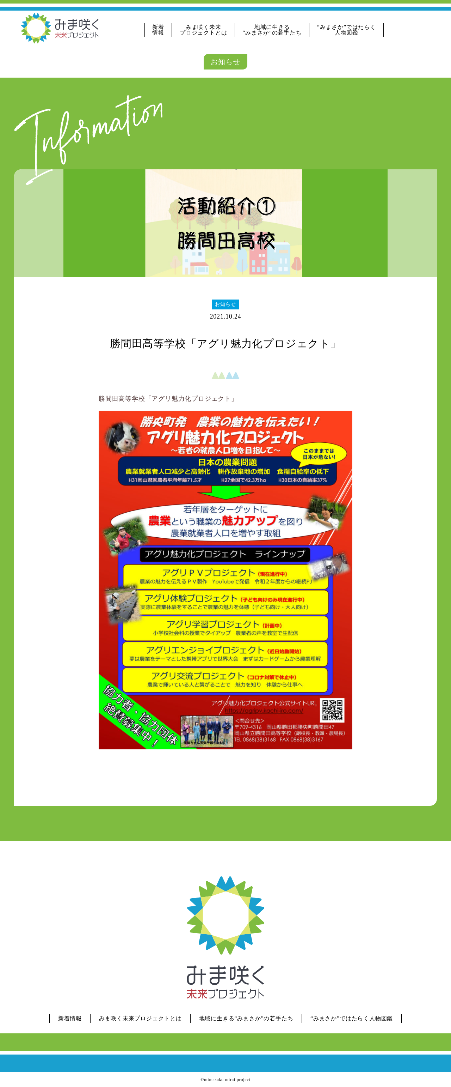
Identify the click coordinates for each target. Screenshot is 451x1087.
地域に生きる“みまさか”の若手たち (272, 30)
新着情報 (158, 30)
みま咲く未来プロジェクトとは (203, 30)
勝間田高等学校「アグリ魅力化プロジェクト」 (168, 398)
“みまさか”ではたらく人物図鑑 (346, 30)
